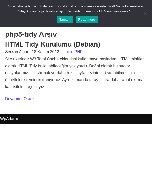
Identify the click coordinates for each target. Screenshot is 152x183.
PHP (78, 52)
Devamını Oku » (20, 99)
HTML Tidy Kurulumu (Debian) (52, 44)
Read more (86, 19)
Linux (67, 52)
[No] (145, 13)
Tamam (65, 19)
